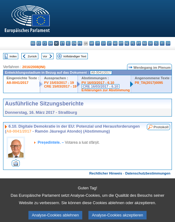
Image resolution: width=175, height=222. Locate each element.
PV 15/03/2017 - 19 (59, 82)
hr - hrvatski (91, 43)
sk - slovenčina (150, 43)
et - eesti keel (62, 43)
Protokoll (161, 127)
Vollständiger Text (74, 56)
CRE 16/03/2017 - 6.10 (100, 86)
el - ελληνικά (68, 43)
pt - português (138, 43)
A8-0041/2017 (17, 82)
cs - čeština (44, 43)
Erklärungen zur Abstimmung (106, 90)
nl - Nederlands (127, 43)
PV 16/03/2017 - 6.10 (98, 82)
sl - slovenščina (156, 43)
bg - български (33, 43)
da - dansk (50, 43)
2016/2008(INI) (33, 67)
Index (13, 56)
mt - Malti (121, 43)
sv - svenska (168, 43)
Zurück (32, 56)
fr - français (80, 43)
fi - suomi (162, 43)
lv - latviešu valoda (103, 43)
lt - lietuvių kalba (109, 43)
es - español (38, 43)
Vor (45, 56)
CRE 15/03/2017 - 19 (60, 86)
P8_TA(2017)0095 (149, 82)
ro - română (144, 43)
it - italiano (97, 43)
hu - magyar (115, 43)
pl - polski (132, 43)
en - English (74, 43)
